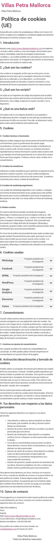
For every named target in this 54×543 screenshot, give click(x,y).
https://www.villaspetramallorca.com (26, 48)
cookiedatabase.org (8, 529)
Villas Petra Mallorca (26, 5)
